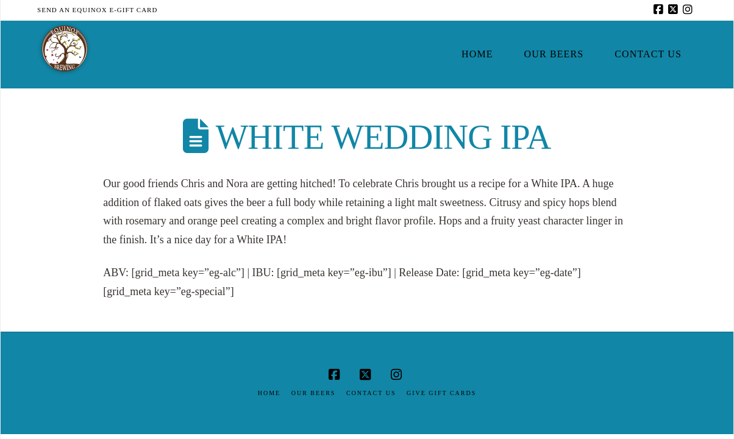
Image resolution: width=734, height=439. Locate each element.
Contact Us (371, 393)
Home (269, 393)
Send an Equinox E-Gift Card (97, 9)
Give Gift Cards (441, 393)
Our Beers (313, 393)
